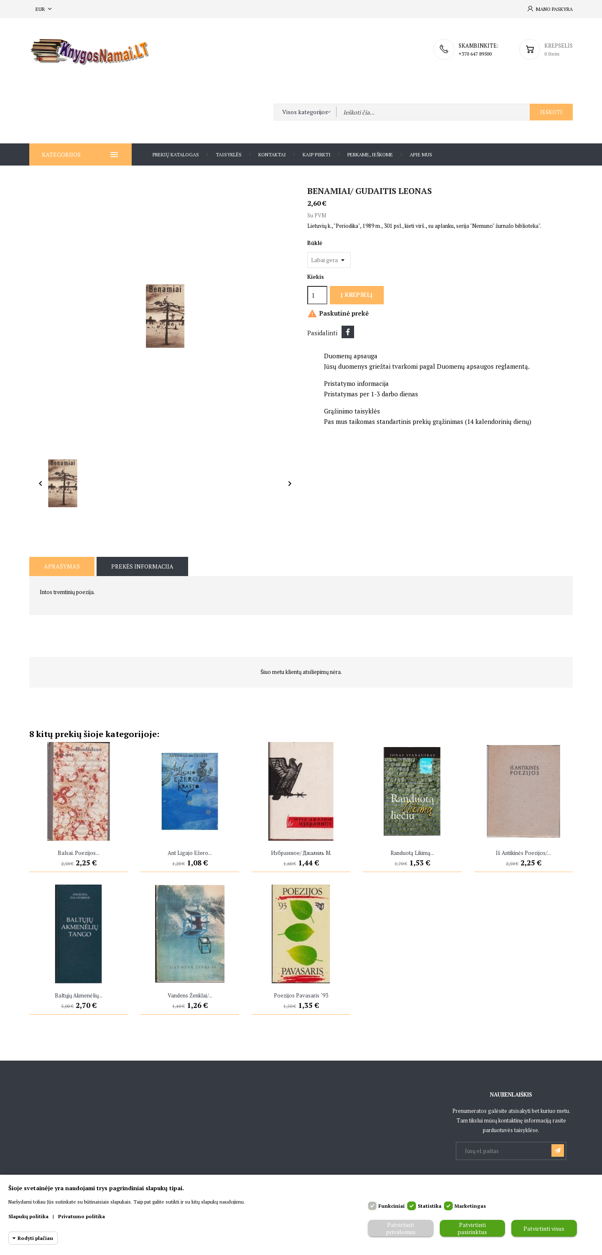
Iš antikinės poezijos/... (523, 853)
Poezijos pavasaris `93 (301, 995)
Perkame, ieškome (370, 154)
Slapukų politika (28, 1216)
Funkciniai (391, 1206)
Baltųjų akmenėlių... (78, 995)
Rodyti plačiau (35, 1238)
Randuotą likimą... (412, 853)
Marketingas (470, 1206)
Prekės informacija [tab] (142, 566)
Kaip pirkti (317, 154)
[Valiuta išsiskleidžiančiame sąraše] (45, 9)
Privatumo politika (81, 1216)
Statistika (429, 1206)
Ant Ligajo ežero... (190, 853)
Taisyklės (229, 154)
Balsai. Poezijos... (78, 853)
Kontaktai (272, 154)
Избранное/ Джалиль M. (301, 853)
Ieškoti (551, 112)
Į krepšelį (356, 294)
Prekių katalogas (176, 154)
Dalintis (348, 332)
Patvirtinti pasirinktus (472, 1228)
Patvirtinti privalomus (401, 1228)
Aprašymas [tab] (62, 566)
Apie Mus (421, 154)
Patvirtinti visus (543, 1228)
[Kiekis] (317, 295)
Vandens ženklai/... (190, 995)
